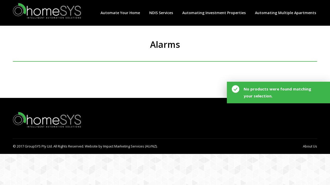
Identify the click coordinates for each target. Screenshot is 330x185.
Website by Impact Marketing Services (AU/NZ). (121, 146)
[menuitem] (120, 13)
